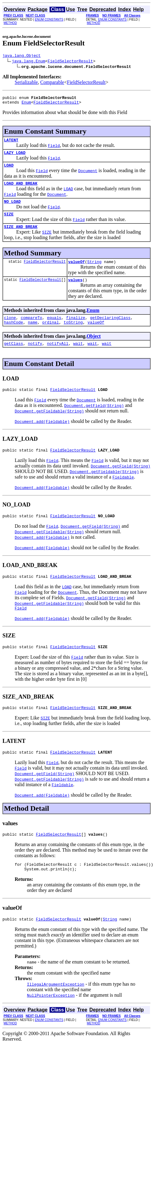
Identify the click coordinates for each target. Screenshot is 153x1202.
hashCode (13, 335)
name (32, 335)
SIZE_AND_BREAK (20, 235)
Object (94, 349)
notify (35, 357)
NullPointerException (51, 1020)
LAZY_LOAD (14, 157)
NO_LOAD (12, 208)
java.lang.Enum (28, 62)
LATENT (11, 143)
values (75, 291)
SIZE (8, 222)
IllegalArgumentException (55, 1009)
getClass (13, 357)
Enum (26, 105)
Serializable (26, 83)
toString (73, 335)
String (94, 271)
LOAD (8, 170)
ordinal (50, 335)
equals (54, 329)
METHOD (10, 23)
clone (10, 329)
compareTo (31, 329)
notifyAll (57, 357)
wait (78, 357)
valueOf (76, 271)
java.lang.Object (21, 56)
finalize (75, 329)
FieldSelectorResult (70, 62)
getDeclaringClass (110, 329)
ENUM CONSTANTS (49, 19)
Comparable (52, 83)
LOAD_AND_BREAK (20, 189)
